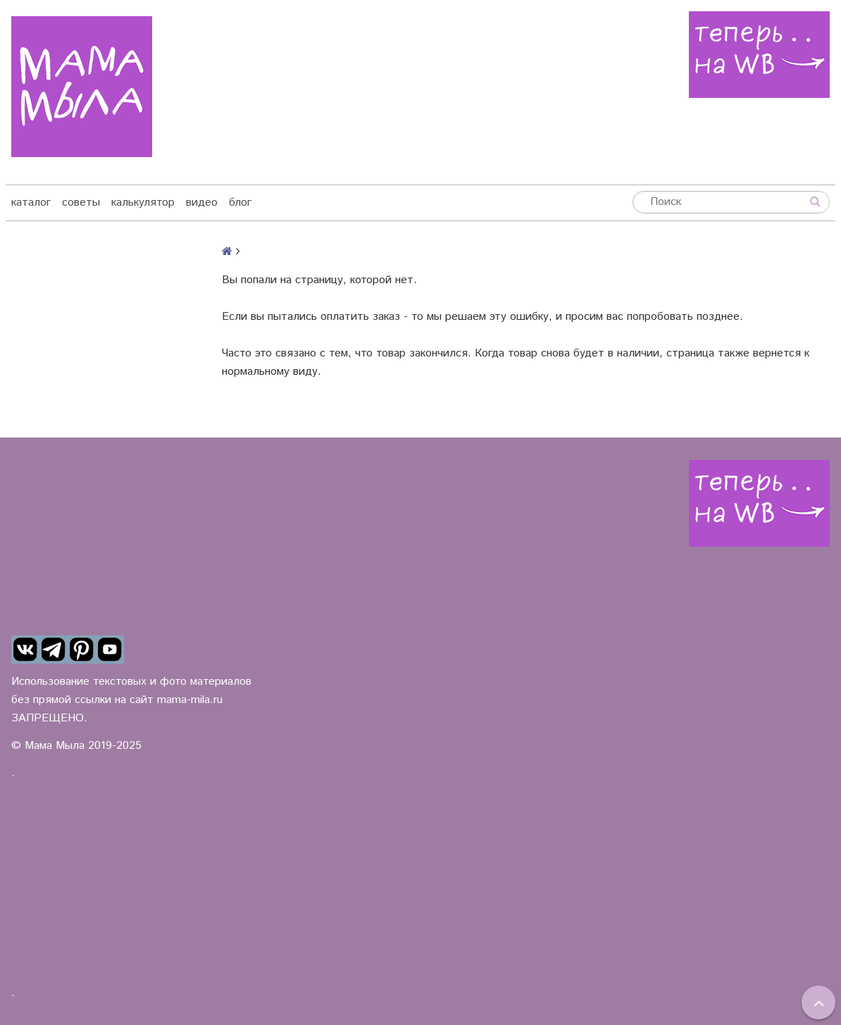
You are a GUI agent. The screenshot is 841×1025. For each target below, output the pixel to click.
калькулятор (143, 202)
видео (202, 202)
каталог (31, 202)
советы (81, 202)
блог (240, 202)
